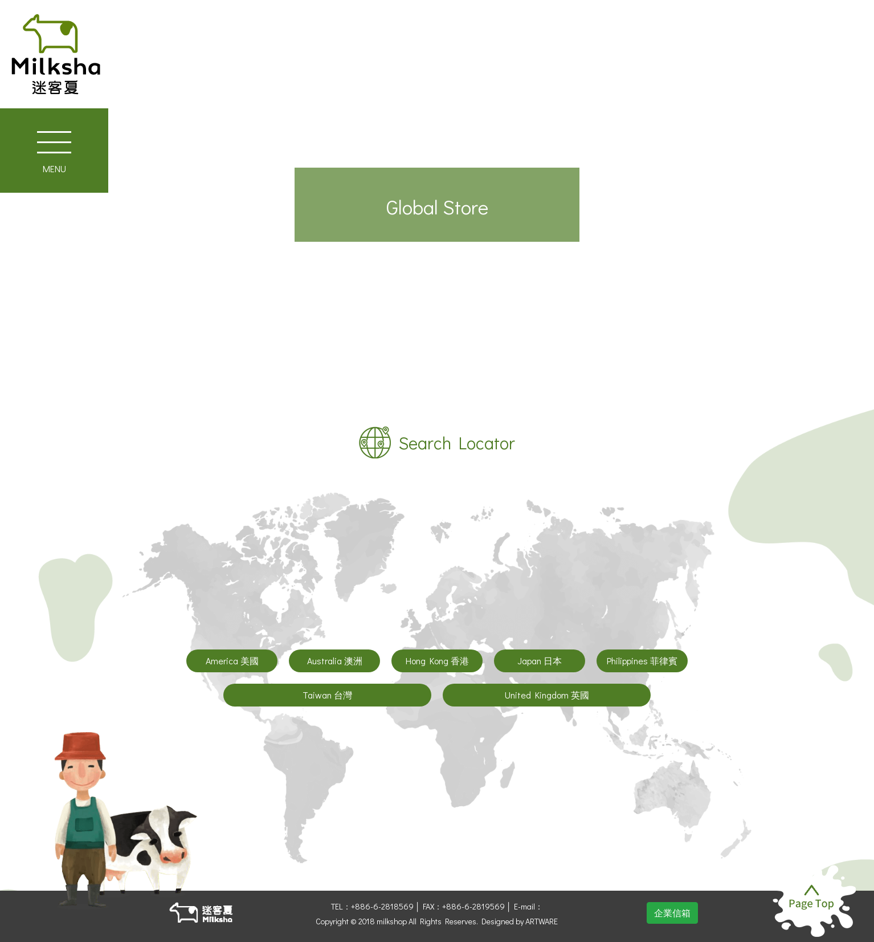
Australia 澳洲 (334, 661)
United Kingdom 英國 (547, 695)
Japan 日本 (539, 661)
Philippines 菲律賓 (642, 661)
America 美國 (232, 661)
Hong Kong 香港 (437, 661)
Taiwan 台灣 (327, 695)
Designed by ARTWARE (519, 921)
